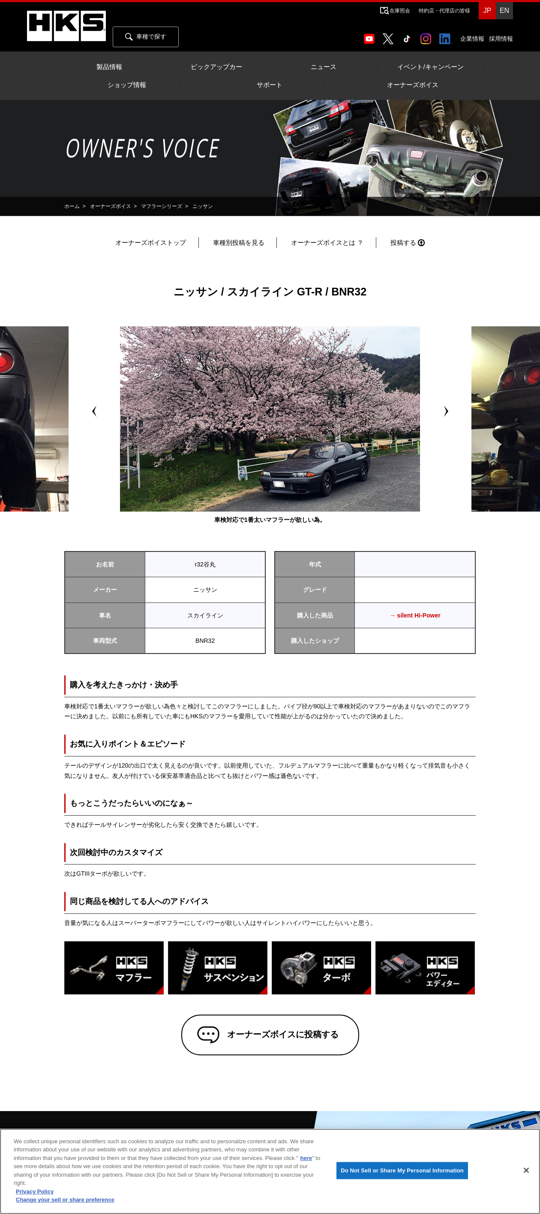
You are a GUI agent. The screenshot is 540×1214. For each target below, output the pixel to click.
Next (446, 411)
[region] (270, 1171)
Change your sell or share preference (65, 1199)
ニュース (323, 66)
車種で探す (145, 37)
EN (504, 10)
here (306, 1158)
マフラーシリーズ (161, 206)
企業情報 (472, 38)
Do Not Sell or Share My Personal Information (402, 1170)
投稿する (403, 242)
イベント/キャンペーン (430, 66)
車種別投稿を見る (238, 242)
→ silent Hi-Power (415, 615)
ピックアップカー (216, 66)
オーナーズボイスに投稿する (282, 1034)
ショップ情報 (127, 84)
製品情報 (109, 66)
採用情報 (501, 38)
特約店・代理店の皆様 (444, 11)
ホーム (72, 206)
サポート (269, 84)
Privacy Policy (35, 1191)
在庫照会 (400, 11)
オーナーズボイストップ (150, 242)
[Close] (526, 1170)
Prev (94, 411)
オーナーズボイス (412, 84)
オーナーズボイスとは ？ (327, 242)
